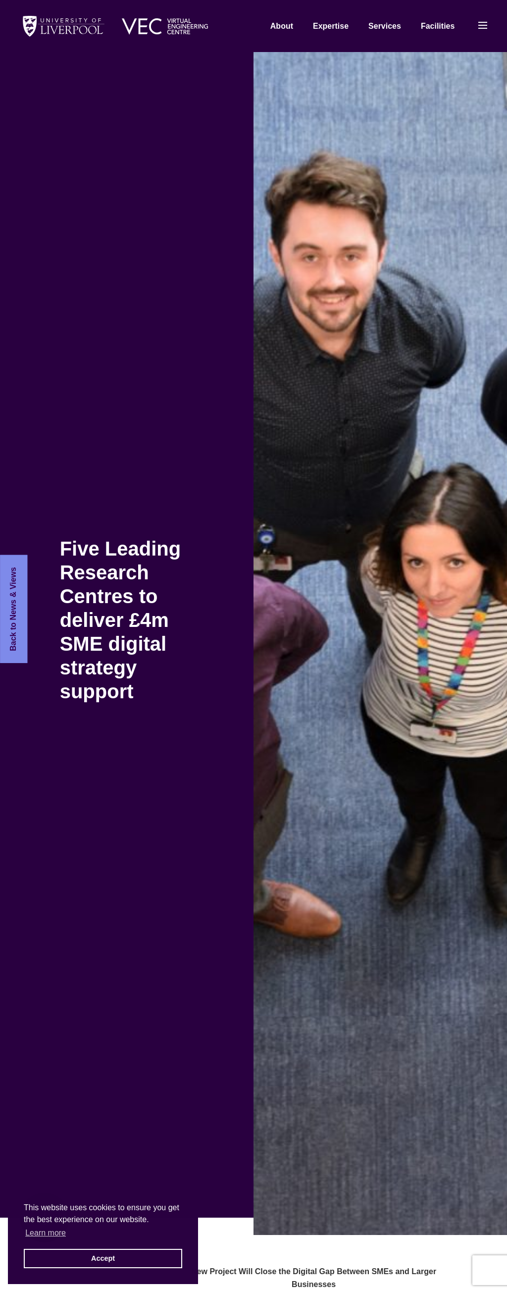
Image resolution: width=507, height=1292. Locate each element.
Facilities (438, 26)
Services (384, 26)
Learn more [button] (45, 1233)
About (281, 26)
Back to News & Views (13, 609)
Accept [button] (103, 1258)
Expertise (331, 26)
